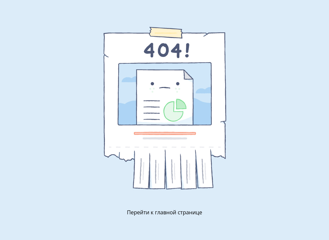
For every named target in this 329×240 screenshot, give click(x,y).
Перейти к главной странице (164, 212)
